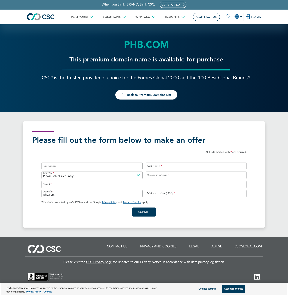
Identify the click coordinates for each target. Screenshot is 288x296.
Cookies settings (207, 289)
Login (253, 17)
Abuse (216, 246)
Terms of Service (132, 202)
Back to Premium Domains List (146, 94)
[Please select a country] (92, 175)
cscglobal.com (248, 246)
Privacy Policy (109, 202)
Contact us (117, 246)
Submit (147, 212)
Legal (194, 246)
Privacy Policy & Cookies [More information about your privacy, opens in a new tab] (39, 292)
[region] (144, 289)
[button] (82, 17)
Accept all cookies (233, 289)
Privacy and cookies (158, 246)
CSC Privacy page (99, 262)
